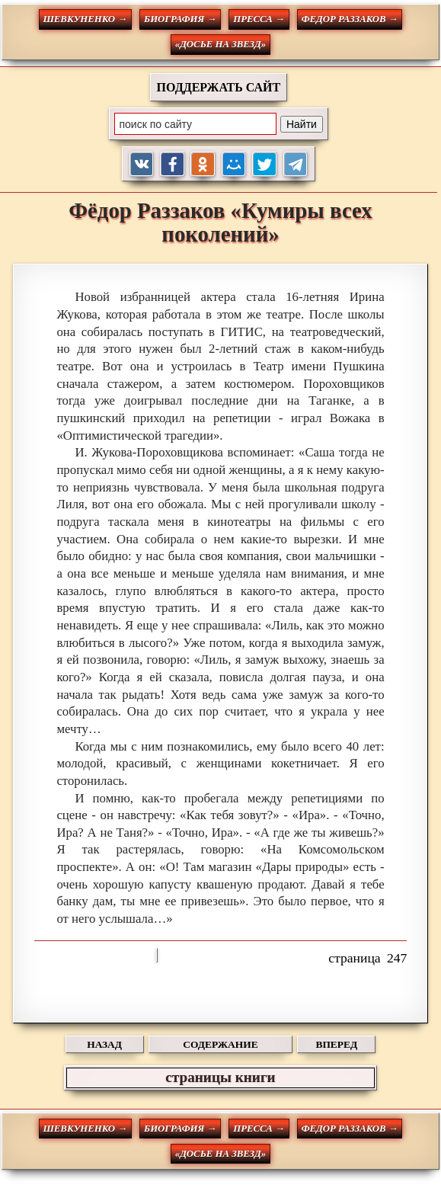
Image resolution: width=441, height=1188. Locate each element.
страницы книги (220, 1077)
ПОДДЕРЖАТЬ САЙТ (219, 87)
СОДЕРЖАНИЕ (220, 1044)
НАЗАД (104, 1044)
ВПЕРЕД (336, 1044)
